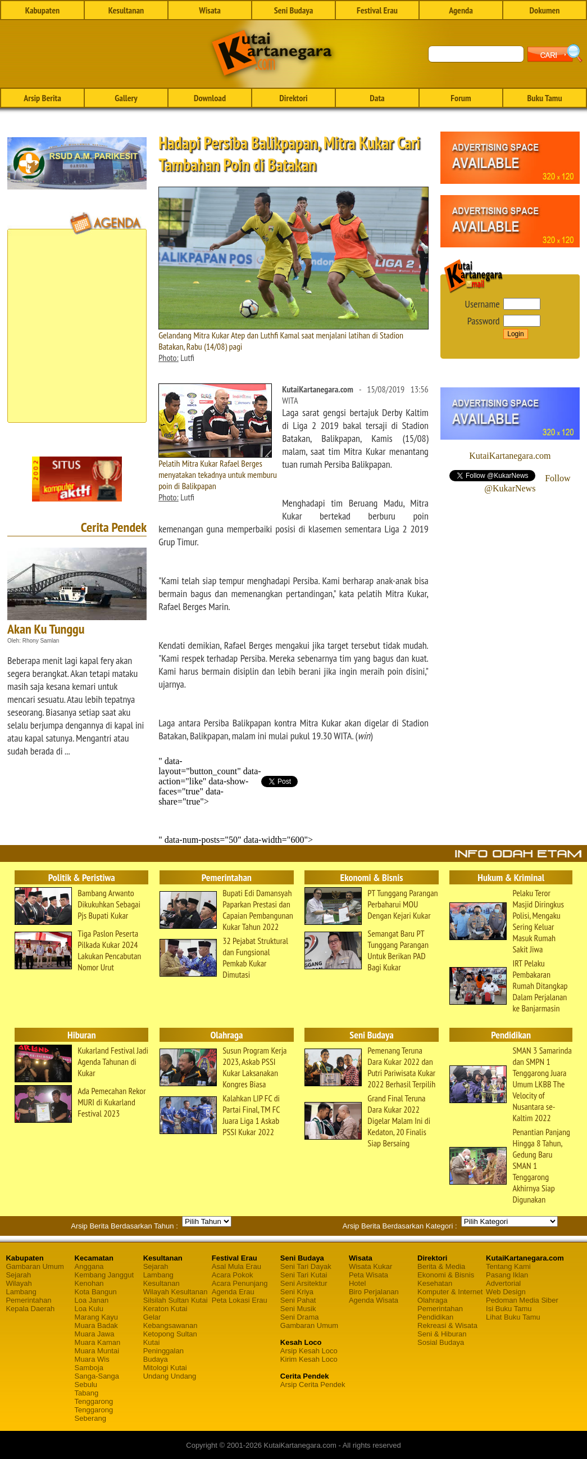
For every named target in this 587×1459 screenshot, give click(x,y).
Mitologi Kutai (165, 1367)
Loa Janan (92, 1300)
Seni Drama (299, 1317)
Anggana (89, 1266)
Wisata (210, 10)
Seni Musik (298, 1308)
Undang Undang (170, 1376)
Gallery (126, 97)
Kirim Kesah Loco (309, 1359)
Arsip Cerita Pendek (312, 1384)
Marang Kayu (96, 1317)
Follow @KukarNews (527, 483)
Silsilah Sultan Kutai (175, 1300)
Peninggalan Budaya (163, 1355)
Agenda (461, 10)
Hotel (357, 1283)
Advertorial (503, 1283)
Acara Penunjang (240, 1283)
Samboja (89, 1367)
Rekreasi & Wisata (447, 1325)
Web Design (506, 1292)
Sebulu (86, 1384)
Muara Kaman (98, 1342)
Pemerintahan (28, 1300)
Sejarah (18, 1275)
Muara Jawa (95, 1334)
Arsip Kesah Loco (309, 1351)
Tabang (87, 1393)
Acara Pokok (232, 1275)
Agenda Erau (233, 1292)
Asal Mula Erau (236, 1266)
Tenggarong (94, 1401)
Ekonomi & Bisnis (445, 1275)
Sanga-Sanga (97, 1376)
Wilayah (18, 1283)
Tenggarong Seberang (94, 1414)
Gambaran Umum (34, 1266)
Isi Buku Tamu (508, 1308)
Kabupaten (42, 10)
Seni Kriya (296, 1292)
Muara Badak (96, 1325)
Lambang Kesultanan (161, 1279)
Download (210, 97)
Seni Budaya (293, 10)
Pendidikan (435, 1317)
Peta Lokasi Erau (239, 1300)
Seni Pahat (298, 1300)
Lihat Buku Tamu (513, 1317)
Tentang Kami (508, 1266)
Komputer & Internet (450, 1292)
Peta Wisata (368, 1275)
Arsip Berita (42, 97)
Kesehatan (434, 1283)
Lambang (21, 1292)
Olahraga (432, 1300)
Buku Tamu (544, 97)
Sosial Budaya (440, 1342)
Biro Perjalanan (374, 1292)
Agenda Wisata (373, 1300)
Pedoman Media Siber (522, 1300)
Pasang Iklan (507, 1275)
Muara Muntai (97, 1351)
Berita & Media (441, 1266)
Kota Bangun (96, 1292)
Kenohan (89, 1283)
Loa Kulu (89, 1308)
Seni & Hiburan (441, 1334)
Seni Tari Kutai (303, 1275)
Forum (461, 97)
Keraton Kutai (165, 1308)
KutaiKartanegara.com (509, 455)
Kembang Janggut (104, 1275)
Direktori (293, 97)
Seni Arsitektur (303, 1283)
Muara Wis (92, 1359)
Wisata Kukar (370, 1266)
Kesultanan (126, 10)
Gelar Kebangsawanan (170, 1321)
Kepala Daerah (30, 1308)
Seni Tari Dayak (305, 1266)
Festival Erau (377, 10)
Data (377, 97)
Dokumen (544, 10)
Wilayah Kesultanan (175, 1292)
